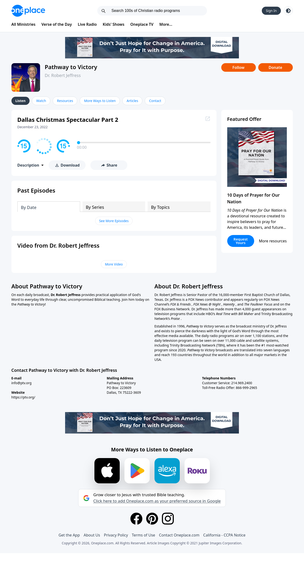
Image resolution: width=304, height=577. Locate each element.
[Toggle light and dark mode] (288, 10)
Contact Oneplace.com (179, 535)
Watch (41, 100)
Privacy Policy (116, 535)
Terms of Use (143, 535)
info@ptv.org (21, 383)
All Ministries (23, 24)
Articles (132, 100)
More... (165, 24)
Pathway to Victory (71, 67)
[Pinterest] (152, 519)
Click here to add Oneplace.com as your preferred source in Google (157, 501)
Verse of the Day (56, 24)
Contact (155, 100)
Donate (275, 67)
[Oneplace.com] (28, 11)
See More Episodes (114, 221)
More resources (273, 241)
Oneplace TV (142, 24)
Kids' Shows (113, 24)
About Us (92, 535)
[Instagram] (168, 519)
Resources (65, 100)
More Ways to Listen (100, 100)
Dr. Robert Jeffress (63, 75)
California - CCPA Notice (224, 535)
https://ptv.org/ (23, 397)
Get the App (69, 535)
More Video (114, 264)
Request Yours (240, 241)
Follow (238, 67)
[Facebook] (136, 519)
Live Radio (87, 24)
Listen (20, 100)
